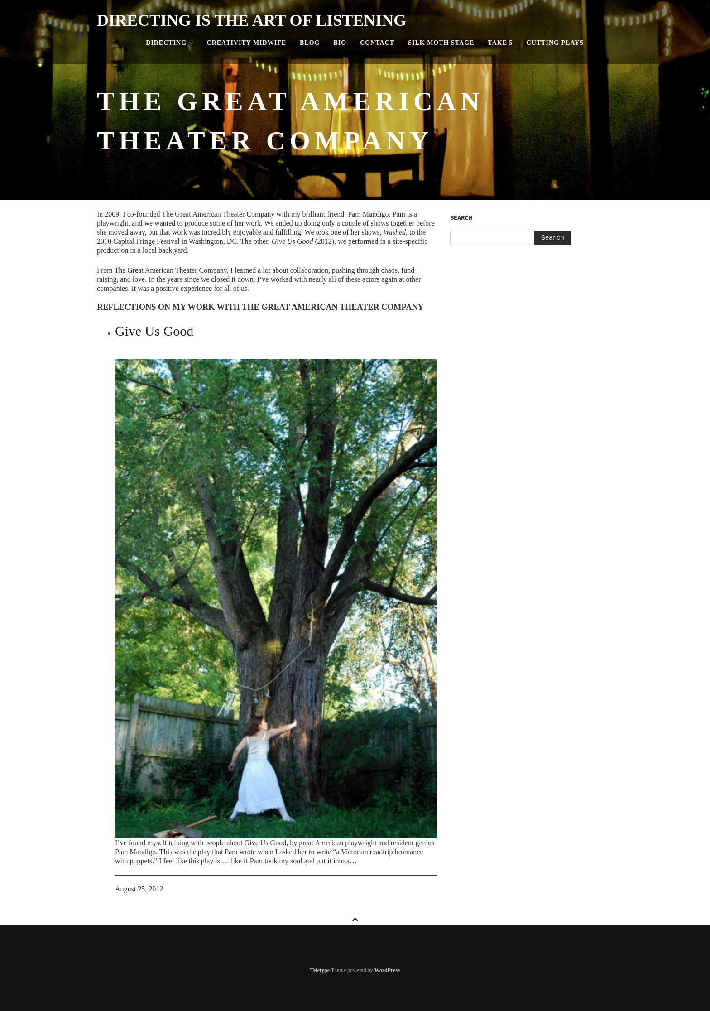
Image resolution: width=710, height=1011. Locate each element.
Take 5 (500, 42)
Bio (340, 42)
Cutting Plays (555, 42)
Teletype (320, 970)
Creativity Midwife (247, 42)
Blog (310, 42)
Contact (377, 42)
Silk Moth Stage (441, 42)
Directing (169, 42)
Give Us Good (154, 330)
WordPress (386, 970)
